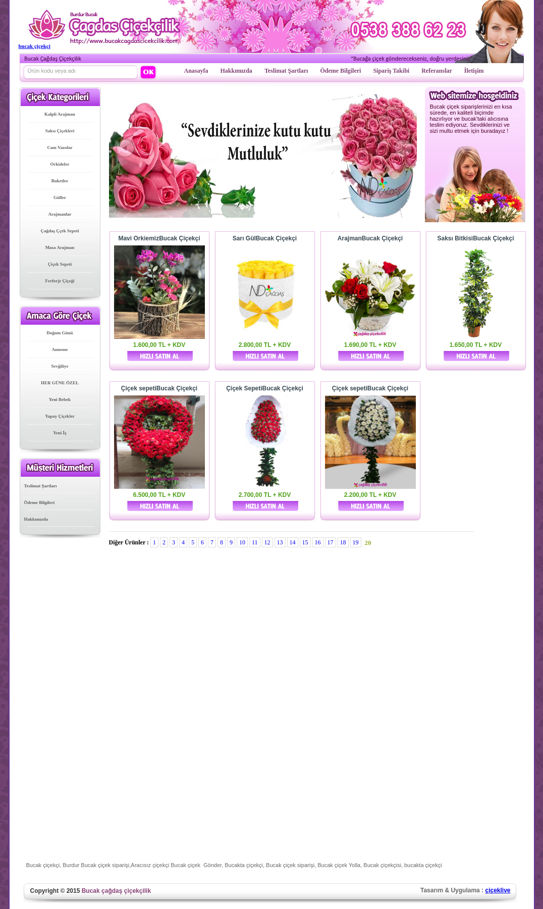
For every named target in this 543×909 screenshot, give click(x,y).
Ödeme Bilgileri (340, 70)
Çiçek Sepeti (60, 264)
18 (343, 542)
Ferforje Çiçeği (59, 280)
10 (242, 542)
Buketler (60, 180)
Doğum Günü (59, 332)
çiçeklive (497, 890)
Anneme (60, 349)
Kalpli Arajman (59, 114)
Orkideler (60, 164)
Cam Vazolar (59, 147)
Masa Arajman (60, 247)
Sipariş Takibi (391, 70)
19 (356, 542)
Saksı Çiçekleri (60, 130)
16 (318, 542)
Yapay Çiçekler (60, 416)
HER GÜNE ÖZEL (60, 382)
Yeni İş (59, 432)
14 (293, 542)
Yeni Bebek (60, 399)
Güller (59, 197)
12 (267, 542)
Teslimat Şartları (286, 70)
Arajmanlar (60, 214)
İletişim (474, 70)
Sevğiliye (60, 366)
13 (280, 542)
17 (331, 542)
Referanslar (436, 70)
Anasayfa (196, 70)
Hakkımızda (236, 70)
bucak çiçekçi (34, 46)
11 (255, 542)
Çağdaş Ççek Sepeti (60, 230)
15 (305, 542)
